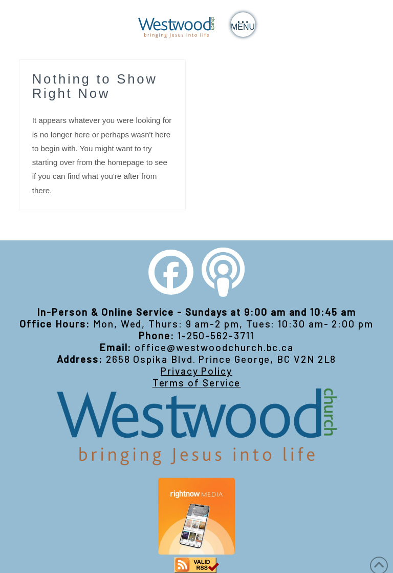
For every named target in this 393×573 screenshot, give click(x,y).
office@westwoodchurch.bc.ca (214, 347)
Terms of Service (196, 382)
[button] (243, 24)
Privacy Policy (196, 371)
